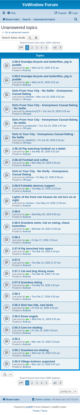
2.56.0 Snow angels (25, 316)
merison (29, 203)
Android (27, 70)
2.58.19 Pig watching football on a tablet (38, 148)
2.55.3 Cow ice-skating (27, 327)
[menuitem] (11, 13)
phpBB (29, 407)
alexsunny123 (32, 111)
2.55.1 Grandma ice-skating (30, 350)
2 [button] (32, 47)
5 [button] (46, 47)
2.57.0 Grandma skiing (27, 282)
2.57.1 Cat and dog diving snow (33, 271)
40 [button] (55, 47)
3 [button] (37, 47)
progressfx (30, 125)
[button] (21, 47)
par (27, 67)
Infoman (29, 96)
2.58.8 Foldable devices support (33, 185)
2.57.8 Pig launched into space (32, 248)
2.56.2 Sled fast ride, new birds (32, 305)
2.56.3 (16, 293)
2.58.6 (16, 211)
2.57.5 (16, 259)
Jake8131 (30, 140)
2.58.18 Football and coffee (30, 159)
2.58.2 (16, 237)
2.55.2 (16, 338)
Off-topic (27, 99)
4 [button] (41, 47)
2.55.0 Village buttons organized (33, 361)
